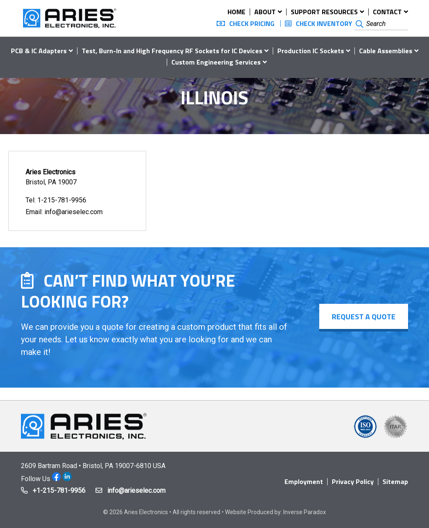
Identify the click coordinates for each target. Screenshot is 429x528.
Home (236, 12)
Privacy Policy (353, 481)
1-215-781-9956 (61, 200)
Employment (303, 481)
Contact (387, 12)
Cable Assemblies (385, 51)
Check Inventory (324, 23)
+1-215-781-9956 (59, 490)
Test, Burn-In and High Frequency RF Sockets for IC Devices (172, 51)
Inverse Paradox (304, 512)
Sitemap (395, 481)
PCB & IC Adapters (39, 51)
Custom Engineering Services (216, 62)
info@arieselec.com (73, 212)
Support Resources (324, 12)
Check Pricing (251, 23)
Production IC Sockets (310, 51)
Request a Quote (363, 316)
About (265, 12)
